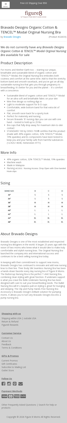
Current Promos (10, 360)
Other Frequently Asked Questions (19, 404)
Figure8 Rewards (10, 324)
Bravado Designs (12, 36)
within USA (16, 318)
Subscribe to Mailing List (14, 367)
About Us (6, 341)
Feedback (6, 344)
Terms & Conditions (12, 347)
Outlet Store (8, 370)
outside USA (30, 318)
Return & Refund (10, 321)
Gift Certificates (9, 363)
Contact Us (7, 337)
